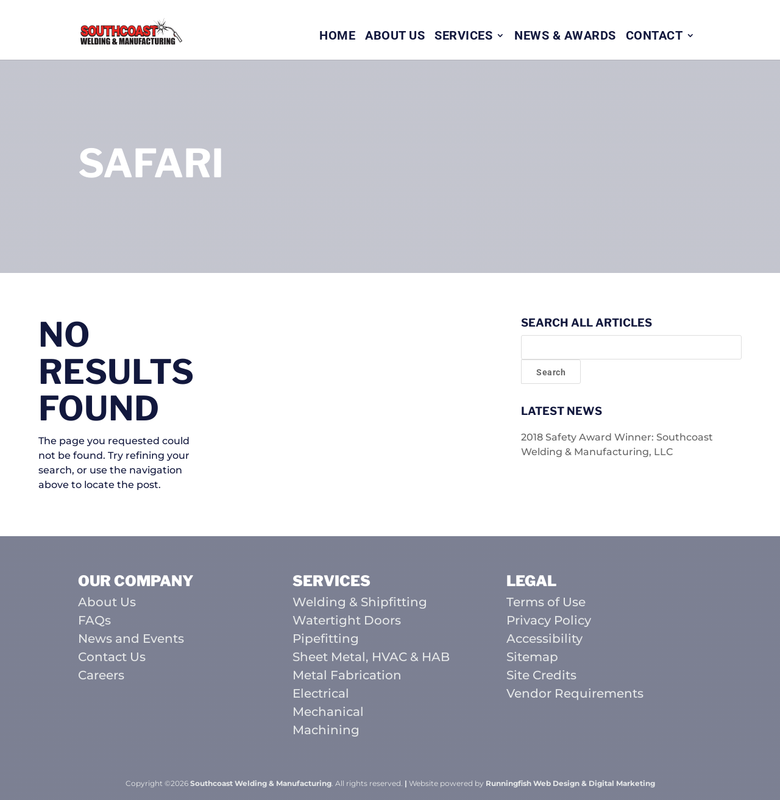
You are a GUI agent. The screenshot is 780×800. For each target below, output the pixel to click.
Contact (654, 37)
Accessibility (544, 638)
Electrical (320, 693)
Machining (326, 730)
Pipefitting (325, 638)
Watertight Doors (346, 620)
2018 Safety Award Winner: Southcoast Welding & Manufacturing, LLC (617, 444)
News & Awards (565, 37)
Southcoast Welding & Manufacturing (261, 783)
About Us (395, 37)
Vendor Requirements (575, 693)
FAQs (94, 620)
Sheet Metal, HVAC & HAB (371, 657)
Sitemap (532, 657)
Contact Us (112, 657)
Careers (101, 675)
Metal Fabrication (347, 675)
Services (463, 37)
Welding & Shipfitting (359, 602)
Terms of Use (546, 602)
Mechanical (328, 711)
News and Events (131, 638)
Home (337, 37)
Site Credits (541, 675)
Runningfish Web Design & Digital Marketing (570, 783)
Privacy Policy (548, 620)
